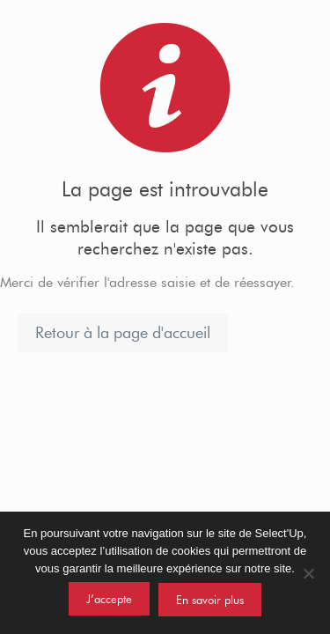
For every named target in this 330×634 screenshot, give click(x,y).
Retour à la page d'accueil (122, 333)
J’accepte (109, 599)
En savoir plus (210, 600)
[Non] (308, 573)
